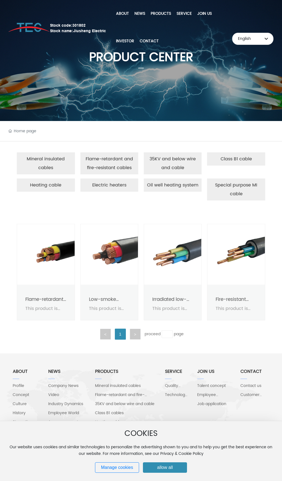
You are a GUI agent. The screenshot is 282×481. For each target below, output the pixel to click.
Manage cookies (117, 467)
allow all (165, 467)
